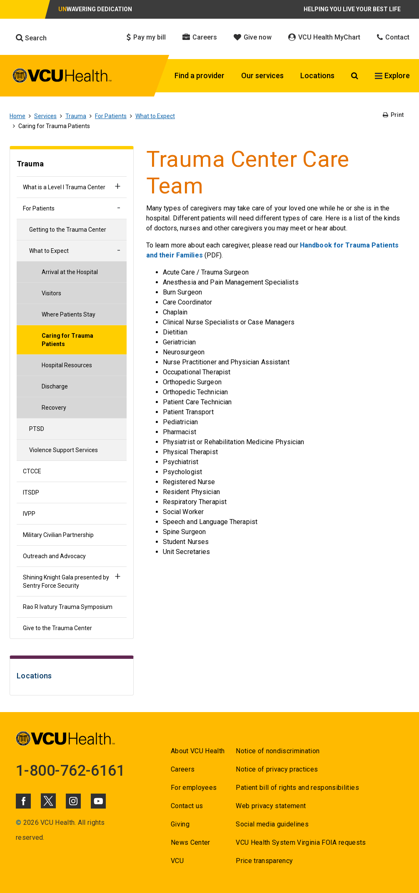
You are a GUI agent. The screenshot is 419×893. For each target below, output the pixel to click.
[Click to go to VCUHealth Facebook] (23, 801)
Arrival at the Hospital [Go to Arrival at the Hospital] (70, 272)
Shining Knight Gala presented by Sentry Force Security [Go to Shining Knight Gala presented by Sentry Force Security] (66, 581)
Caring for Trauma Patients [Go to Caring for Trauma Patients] (67, 339)
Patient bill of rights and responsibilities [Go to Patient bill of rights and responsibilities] (297, 788)
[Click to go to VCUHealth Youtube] (98, 801)
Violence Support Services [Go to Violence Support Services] (63, 450)
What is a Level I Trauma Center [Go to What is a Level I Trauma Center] (64, 187)
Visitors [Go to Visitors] (51, 293)
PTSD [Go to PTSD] (36, 428)
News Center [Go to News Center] (190, 842)
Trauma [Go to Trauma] (75, 116)
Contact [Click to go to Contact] (393, 37)
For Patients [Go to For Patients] (111, 116)
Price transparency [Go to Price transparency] (264, 861)
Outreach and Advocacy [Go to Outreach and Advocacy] (54, 556)
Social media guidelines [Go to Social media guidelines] (272, 824)
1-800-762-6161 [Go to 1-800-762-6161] (70, 770)
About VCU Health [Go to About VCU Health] (197, 751)
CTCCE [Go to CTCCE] (32, 471)
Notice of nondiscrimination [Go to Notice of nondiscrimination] (277, 751)
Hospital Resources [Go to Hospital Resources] (67, 365)
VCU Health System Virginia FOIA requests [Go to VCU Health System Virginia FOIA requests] (301, 842)
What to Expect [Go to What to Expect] (155, 116)
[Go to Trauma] (72, 165)
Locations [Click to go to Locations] (317, 75)
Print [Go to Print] (393, 114)
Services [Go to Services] (45, 116)
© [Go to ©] (18, 822)
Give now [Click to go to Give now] (253, 37)
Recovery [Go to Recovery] (54, 407)
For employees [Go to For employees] (194, 788)
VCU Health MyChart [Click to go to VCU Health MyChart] (324, 37)
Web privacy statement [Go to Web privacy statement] (271, 806)
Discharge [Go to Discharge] (55, 386)
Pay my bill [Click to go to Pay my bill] (146, 37)
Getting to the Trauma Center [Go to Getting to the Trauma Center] (67, 229)
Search (31, 38)
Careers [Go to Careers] (183, 769)
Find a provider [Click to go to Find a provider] (199, 75)
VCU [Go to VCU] (177, 861)
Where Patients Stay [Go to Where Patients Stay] (68, 314)
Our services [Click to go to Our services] (262, 75)
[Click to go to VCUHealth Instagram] (73, 801)
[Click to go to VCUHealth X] (48, 800)
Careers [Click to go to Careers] (199, 37)
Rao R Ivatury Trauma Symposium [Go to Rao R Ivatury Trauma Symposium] (67, 607)
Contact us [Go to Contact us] (187, 806)
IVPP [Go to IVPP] (29, 513)
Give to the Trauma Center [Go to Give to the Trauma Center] (57, 628)
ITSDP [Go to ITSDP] (31, 492)
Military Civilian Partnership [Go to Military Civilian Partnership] (58, 535)
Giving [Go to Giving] (180, 824)
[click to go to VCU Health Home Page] (62, 77)
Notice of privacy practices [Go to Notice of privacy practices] (277, 769)
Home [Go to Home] (17, 116)
